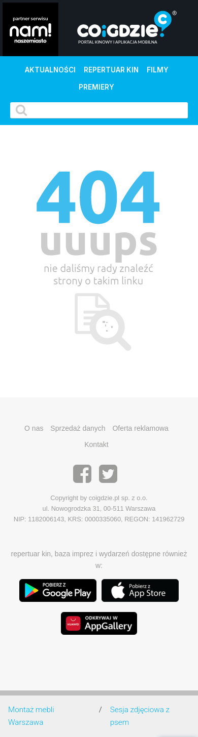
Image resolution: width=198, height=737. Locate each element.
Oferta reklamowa (140, 428)
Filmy (158, 70)
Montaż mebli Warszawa (31, 716)
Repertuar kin (111, 70)
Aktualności (50, 70)
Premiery (96, 87)
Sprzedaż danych (77, 428)
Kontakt (96, 444)
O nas (33, 428)
